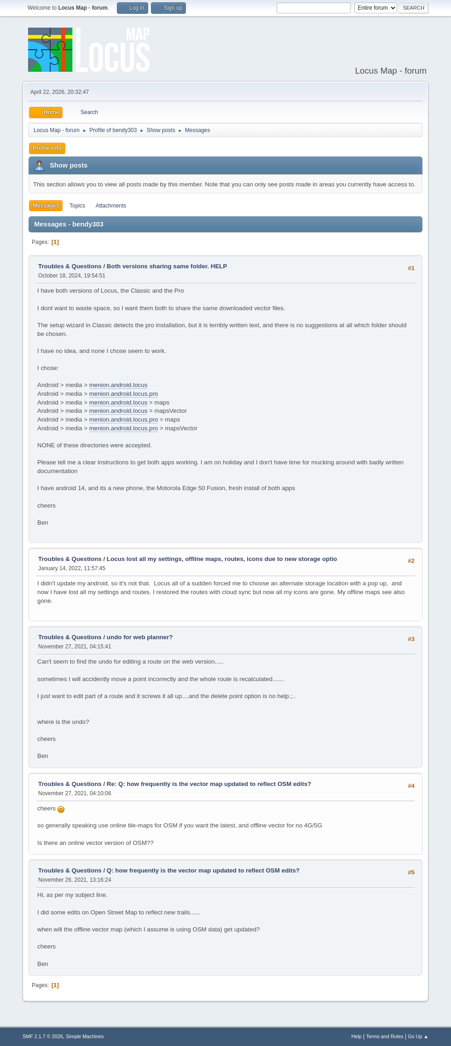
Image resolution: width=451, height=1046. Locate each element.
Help (357, 1036)
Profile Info (47, 148)
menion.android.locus (118, 384)
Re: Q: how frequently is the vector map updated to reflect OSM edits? (209, 783)
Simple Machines (85, 1036)
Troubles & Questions (70, 266)
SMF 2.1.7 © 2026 (43, 1036)
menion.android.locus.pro (123, 393)
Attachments (111, 205)
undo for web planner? (140, 637)
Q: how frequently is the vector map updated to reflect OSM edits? (203, 870)
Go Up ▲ (418, 1036)
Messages (46, 205)
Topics (77, 205)
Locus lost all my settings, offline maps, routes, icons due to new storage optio (222, 558)
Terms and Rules (385, 1036)
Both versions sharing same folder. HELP (167, 266)
